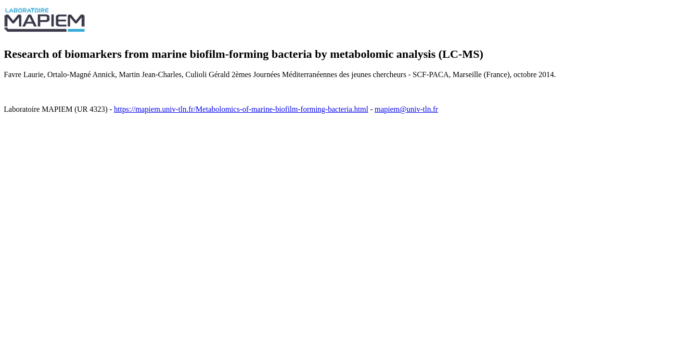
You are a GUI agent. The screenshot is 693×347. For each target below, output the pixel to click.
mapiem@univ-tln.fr (406, 109)
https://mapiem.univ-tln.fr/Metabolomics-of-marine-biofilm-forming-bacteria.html (241, 109)
